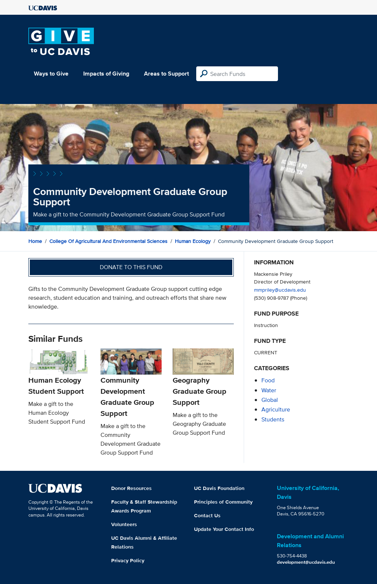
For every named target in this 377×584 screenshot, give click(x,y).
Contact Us (207, 515)
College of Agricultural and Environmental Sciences (108, 241)
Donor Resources (131, 488)
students (272, 419)
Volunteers (124, 524)
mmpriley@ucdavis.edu (280, 289)
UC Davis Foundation (219, 488)
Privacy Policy (127, 560)
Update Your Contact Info (224, 529)
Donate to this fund (131, 267)
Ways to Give (51, 73)
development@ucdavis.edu (306, 562)
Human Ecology (193, 241)
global (269, 400)
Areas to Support (166, 73)
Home (35, 241)
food (268, 380)
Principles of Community (223, 501)
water (268, 390)
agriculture (275, 409)
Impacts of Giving (106, 73)
